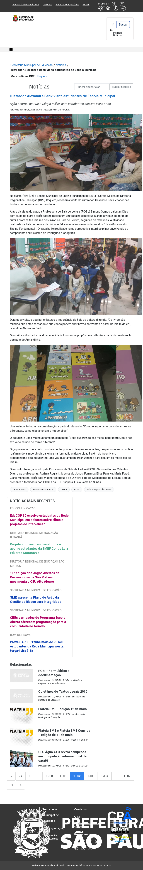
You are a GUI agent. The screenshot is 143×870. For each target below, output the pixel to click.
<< (20, 776)
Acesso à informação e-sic (26, 4)
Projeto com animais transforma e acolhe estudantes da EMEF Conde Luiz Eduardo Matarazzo (39, 548)
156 (78, 817)
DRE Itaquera (19, 489)
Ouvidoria (47, 4)
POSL (76, 489)
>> (12, 785)
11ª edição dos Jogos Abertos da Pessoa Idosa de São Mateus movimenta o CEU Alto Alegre (34, 577)
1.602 (126, 776)
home (64, 489)
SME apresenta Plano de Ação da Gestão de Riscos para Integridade (35, 600)
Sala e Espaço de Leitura (99, 489)
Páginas (117, 33)
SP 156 (86, 4)
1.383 (90, 776)
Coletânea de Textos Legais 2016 (62, 691)
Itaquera (42, 76)
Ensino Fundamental (43, 489)
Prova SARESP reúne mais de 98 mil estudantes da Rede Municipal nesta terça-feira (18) (37, 646)
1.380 (49, 776)
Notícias (117, 35)
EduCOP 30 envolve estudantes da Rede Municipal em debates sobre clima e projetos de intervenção (39, 520)
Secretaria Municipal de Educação (32, 65)
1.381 (63, 776)
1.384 (104, 776)
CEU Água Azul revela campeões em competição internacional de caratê (62, 756)
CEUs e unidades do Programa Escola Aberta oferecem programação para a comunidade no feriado (38, 622)
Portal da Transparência (67, 4)
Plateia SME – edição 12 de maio (62, 709)
